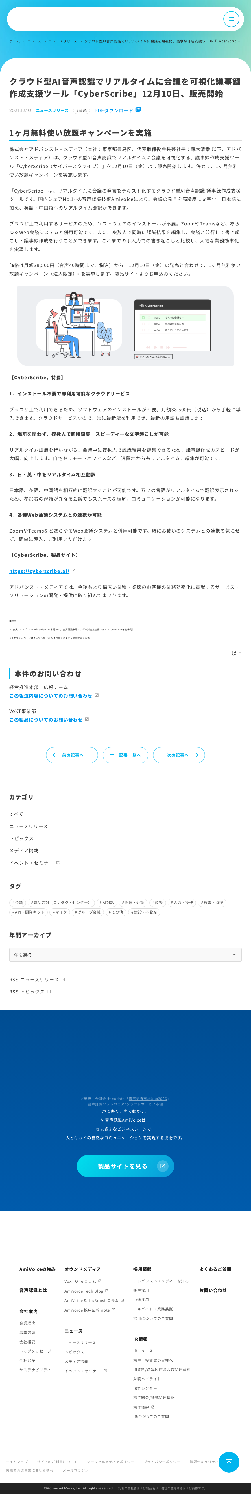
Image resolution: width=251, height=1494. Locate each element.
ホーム (14, 40)
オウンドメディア (82, 1269)
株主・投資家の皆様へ (153, 1360)
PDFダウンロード (118, 110)
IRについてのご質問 (151, 1416)
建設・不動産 (145, 912)
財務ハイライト (147, 1378)
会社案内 (28, 1311)
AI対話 (108, 902)
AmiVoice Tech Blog (83, 1291)
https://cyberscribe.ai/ (39, 570)
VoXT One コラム (80, 1281)
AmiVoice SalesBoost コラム (91, 1300)
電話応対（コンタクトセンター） (63, 902)
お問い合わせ (213, 1290)
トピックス (21, 838)
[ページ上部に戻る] (229, 1462)
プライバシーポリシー (162, 1461)
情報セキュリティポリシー (212, 1461)
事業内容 (27, 1332)
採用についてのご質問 (153, 1318)
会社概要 (27, 1341)
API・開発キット (30, 912)
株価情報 (141, 1407)
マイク (61, 912)
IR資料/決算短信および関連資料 (162, 1369)
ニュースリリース (63, 40)
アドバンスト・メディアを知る (161, 1281)
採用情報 (142, 1269)
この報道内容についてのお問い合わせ (51, 695)
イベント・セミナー (31, 862)
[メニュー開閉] (231, 19)
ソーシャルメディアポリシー (110, 1461)
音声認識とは (33, 1290)
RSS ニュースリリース (34, 979)
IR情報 (140, 1339)
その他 (117, 912)
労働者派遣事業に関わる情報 (29, 1470)
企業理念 (27, 1323)
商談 (159, 902)
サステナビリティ (35, 1369)
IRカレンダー (145, 1388)
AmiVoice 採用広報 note (87, 1310)
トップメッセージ (35, 1351)
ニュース (34, 40)
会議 (83, 110)
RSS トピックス (27, 991)
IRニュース (143, 1350)
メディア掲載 (23, 850)
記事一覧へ (125, 755)
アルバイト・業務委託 (153, 1309)
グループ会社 (89, 912)
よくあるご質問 (215, 1269)
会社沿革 (27, 1360)
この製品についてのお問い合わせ (46, 719)
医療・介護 (134, 902)
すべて (16, 813)
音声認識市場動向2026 (148, 1098)
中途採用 (141, 1299)
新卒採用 (141, 1290)
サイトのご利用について (57, 1461)
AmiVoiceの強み (37, 1269)
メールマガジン (75, 1470)
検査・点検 (213, 902)
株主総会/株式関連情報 (154, 1397)
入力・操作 (183, 902)
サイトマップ (17, 1461)
